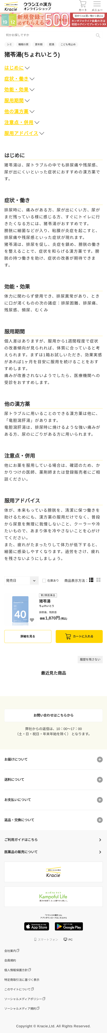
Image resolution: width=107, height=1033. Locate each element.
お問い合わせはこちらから (53, 715)
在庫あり (53, 580)
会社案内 (10, 951)
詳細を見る (27, 636)
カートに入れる (79, 636)
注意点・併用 (19, 122)
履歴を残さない (90, 659)
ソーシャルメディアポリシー (23, 999)
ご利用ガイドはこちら (52, 840)
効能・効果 (16, 89)
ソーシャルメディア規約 (20, 1008)
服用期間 (14, 100)
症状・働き (16, 78)
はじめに (14, 67)
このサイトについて (17, 989)
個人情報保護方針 (16, 970)
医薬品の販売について (52, 852)
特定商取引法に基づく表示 (21, 979)
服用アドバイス (21, 133)
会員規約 (10, 960)
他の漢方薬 (16, 111)
